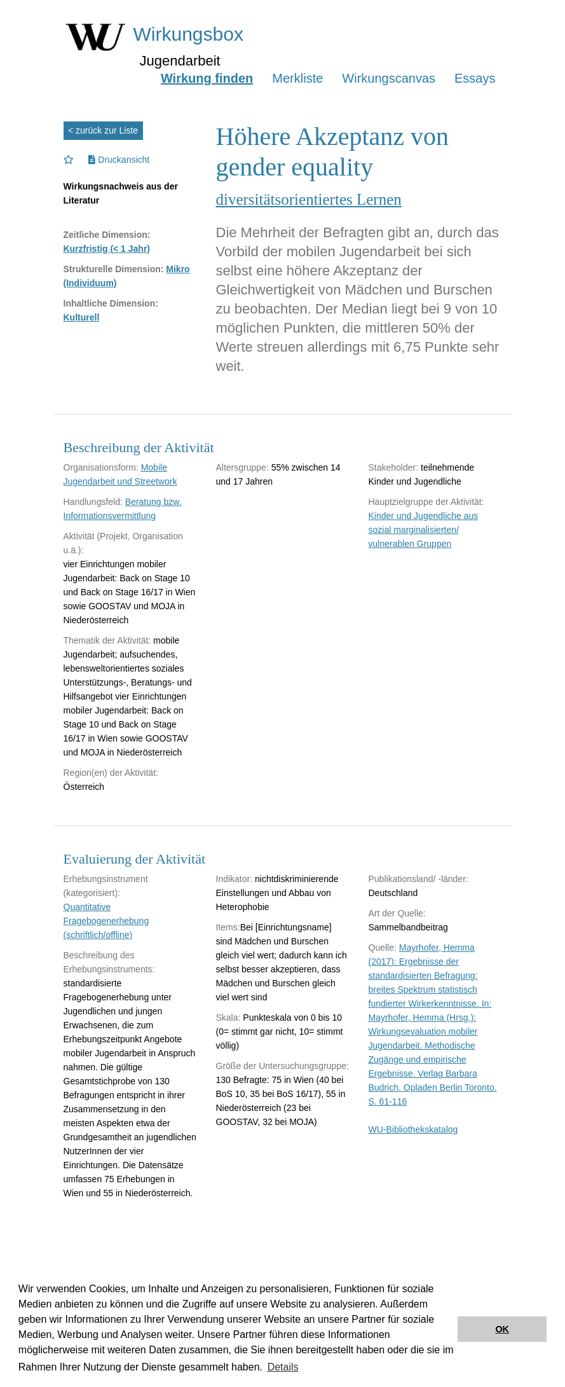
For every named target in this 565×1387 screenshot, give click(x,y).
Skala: (228, 1017)
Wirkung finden (207, 78)
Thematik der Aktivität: (107, 640)
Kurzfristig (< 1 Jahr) (107, 249)
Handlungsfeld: (93, 502)
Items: (228, 927)
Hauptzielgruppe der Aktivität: (426, 502)
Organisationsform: (101, 467)
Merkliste (297, 78)
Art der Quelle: (397, 913)
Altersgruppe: (242, 467)
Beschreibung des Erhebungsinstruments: (109, 962)
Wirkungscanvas (388, 78)
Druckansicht (118, 160)
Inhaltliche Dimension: (111, 303)
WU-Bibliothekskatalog (413, 1129)
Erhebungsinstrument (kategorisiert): (106, 886)
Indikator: (234, 879)
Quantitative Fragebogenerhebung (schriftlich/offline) (106, 921)
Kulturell (82, 317)
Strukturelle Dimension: (114, 269)
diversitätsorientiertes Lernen (309, 199)
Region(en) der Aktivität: (111, 773)
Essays (474, 78)
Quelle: (383, 947)
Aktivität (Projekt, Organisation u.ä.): (123, 543)
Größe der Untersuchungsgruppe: (282, 1066)
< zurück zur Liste (103, 130)
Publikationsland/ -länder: (418, 879)
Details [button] (283, 1367)
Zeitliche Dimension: (107, 235)
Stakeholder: (394, 467)
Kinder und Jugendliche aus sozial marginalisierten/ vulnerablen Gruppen (424, 530)
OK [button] (502, 1329)
